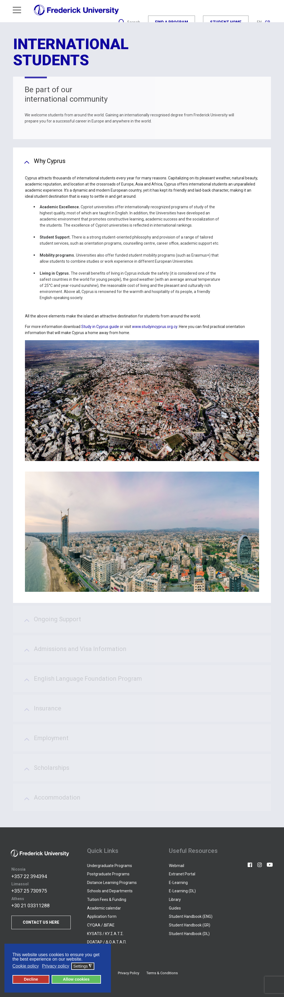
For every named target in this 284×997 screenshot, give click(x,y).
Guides (175, 908)
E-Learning (178, 882)
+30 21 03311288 (30, 905)
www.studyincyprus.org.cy (154, 326)
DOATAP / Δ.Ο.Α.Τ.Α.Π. (106, 942)
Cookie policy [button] (25, 966)
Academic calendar (104, 908)
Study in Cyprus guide (100, 326)
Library (175, 899)
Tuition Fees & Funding (106, 899)
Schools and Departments (110, 891)
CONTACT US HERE (41, 922)
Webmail (176, 865)
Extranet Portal (182, 874)
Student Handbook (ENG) (190, 916)
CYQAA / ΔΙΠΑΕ (101, 925)
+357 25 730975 (29, 891)
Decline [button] (31, 979)
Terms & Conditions (162, 973)
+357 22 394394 (29, 876)
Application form (101, 916)
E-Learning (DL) (182, 891)
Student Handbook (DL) (189, 933)
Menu (17, 10)
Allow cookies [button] (76, 979)
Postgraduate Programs (108, 874)
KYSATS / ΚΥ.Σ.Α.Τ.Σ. (105, 933)
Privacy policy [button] (55, 966)
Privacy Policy (128, 973)
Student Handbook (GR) (189, 925)
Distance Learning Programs (112, 882)
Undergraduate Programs (109, 865)
